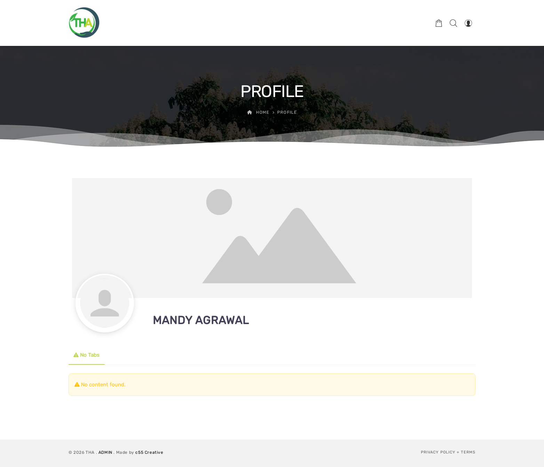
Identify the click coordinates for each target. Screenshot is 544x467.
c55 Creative (149, 452)
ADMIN (105, 452)
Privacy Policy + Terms (448, 452)
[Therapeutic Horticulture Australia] (84, 23)
